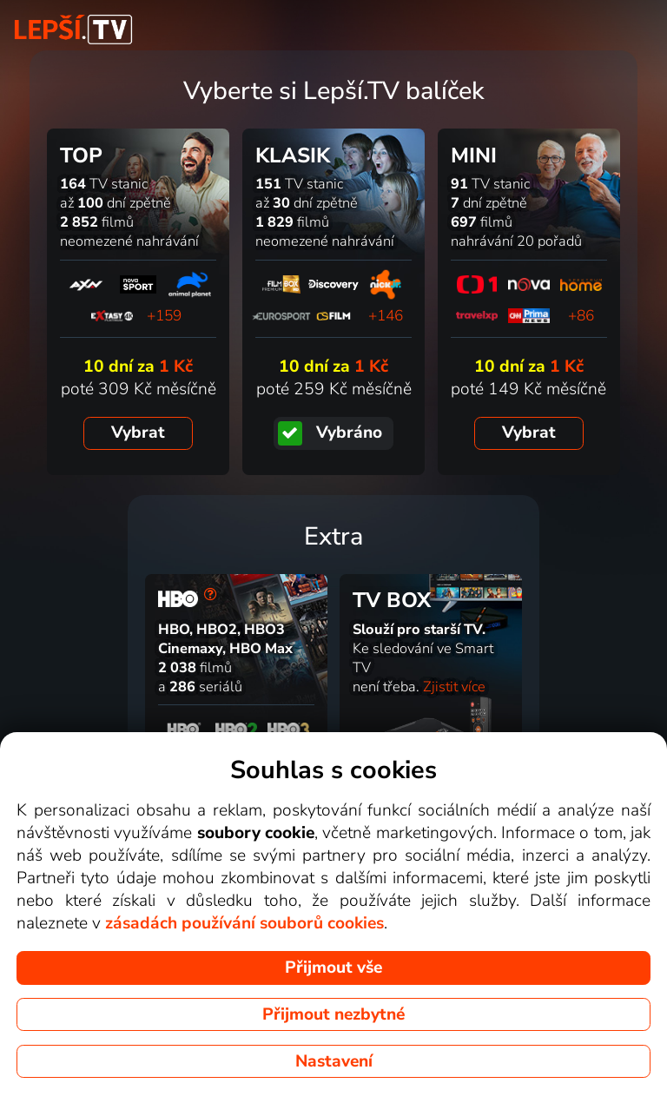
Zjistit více (454, 687)
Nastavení (334, 1061)
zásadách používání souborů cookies (244, 923)
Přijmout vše (333, 967)
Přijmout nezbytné (333, 1014)
